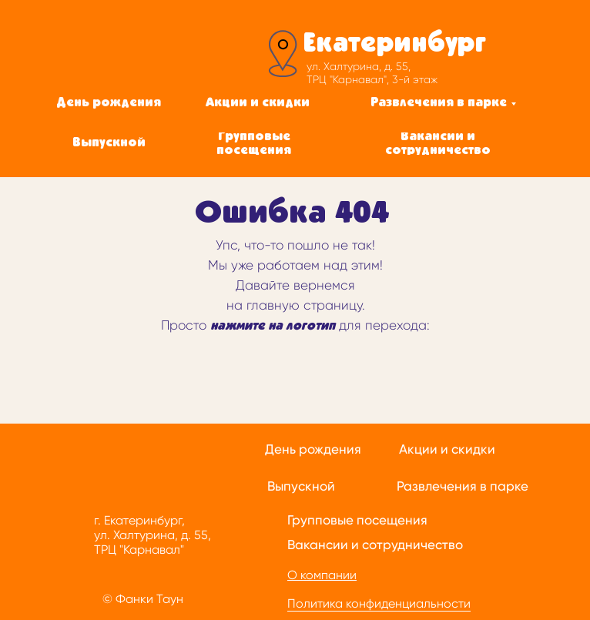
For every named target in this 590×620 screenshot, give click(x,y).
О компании (322, 575)
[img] (155, 51)
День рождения (313, 449)
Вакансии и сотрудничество (375, 544)
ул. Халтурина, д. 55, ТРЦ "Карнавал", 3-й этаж (372, 72)
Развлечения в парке (462, 486)
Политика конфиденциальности (379, 603)
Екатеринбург (395, 44)
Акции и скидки (447, 449)
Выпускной (301, 486)
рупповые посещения (359, 520)
